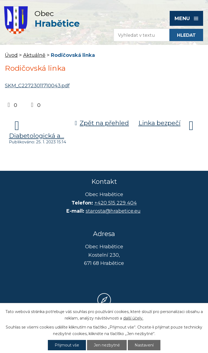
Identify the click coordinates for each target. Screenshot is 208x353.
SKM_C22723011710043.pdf (37, 86)
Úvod (11, 55)
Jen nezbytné (107, 345)
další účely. (133, 318)
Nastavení (144, 345)
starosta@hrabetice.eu (113, 211)
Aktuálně (34, 55)
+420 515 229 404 (115, 203)
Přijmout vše (67, 345)
